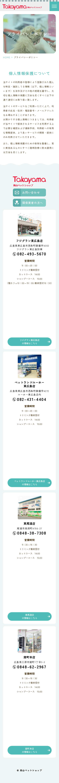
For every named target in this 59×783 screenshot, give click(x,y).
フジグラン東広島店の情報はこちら (29, 341)
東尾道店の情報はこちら (29, 616)
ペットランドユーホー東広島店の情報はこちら (29, 482)
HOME (6, 57)
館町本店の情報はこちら (29, 750)
